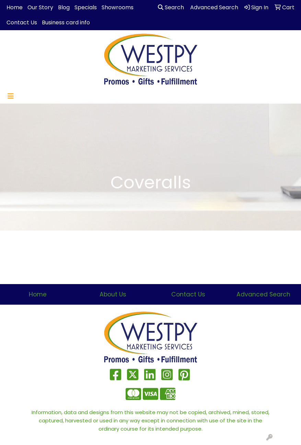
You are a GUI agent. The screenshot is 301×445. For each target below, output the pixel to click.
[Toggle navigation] (10, 96)
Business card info (66, 22)
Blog (64, 7)
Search (171, 7)
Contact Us (22, 22)
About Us (113, 294)
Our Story (40, 7)
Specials (85, 7)
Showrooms (118, 7)
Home (15, 7)
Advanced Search (263, 294)
